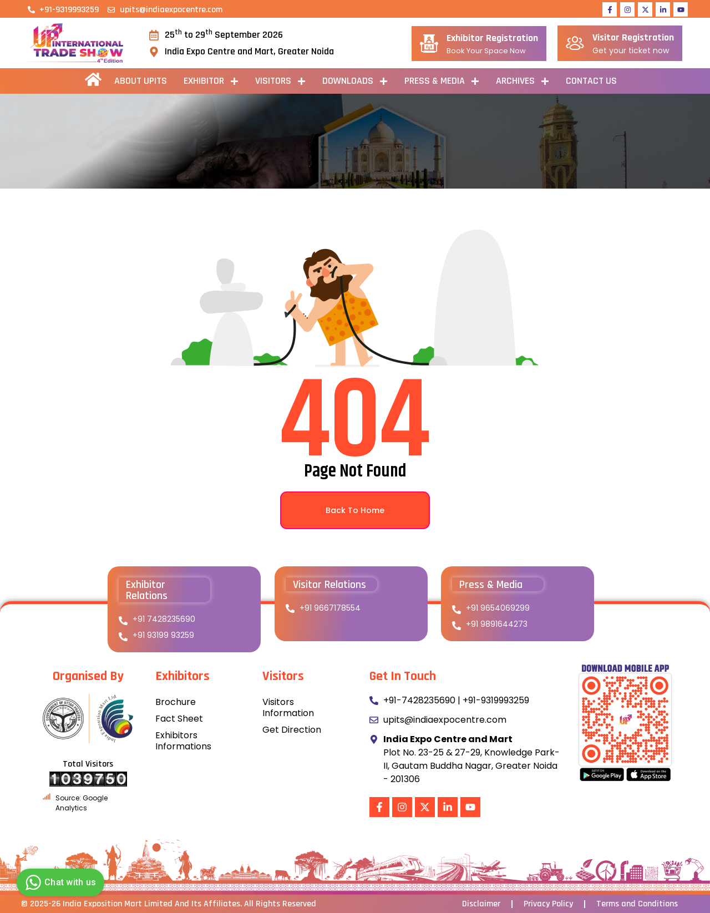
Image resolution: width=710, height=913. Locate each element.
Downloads (355, 81)
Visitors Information (288, 707)
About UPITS (140, 80)
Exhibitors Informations (183, 741)
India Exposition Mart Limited (118, 904)
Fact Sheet (179, 718)
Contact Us (591, 80)
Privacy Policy (548, 904)
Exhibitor (211, 81)
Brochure (175, 702)
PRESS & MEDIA (441, 81)
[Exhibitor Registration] (429, 43)
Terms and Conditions (637, 904)
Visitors (280, 81)
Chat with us (59, 882)
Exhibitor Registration (492, 38)
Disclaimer (481, 904)
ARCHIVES (522, 81)
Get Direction (291, 729)
